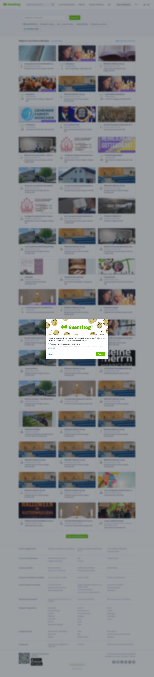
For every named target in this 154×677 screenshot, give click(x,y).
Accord (100, 354)
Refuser (50, 354)
